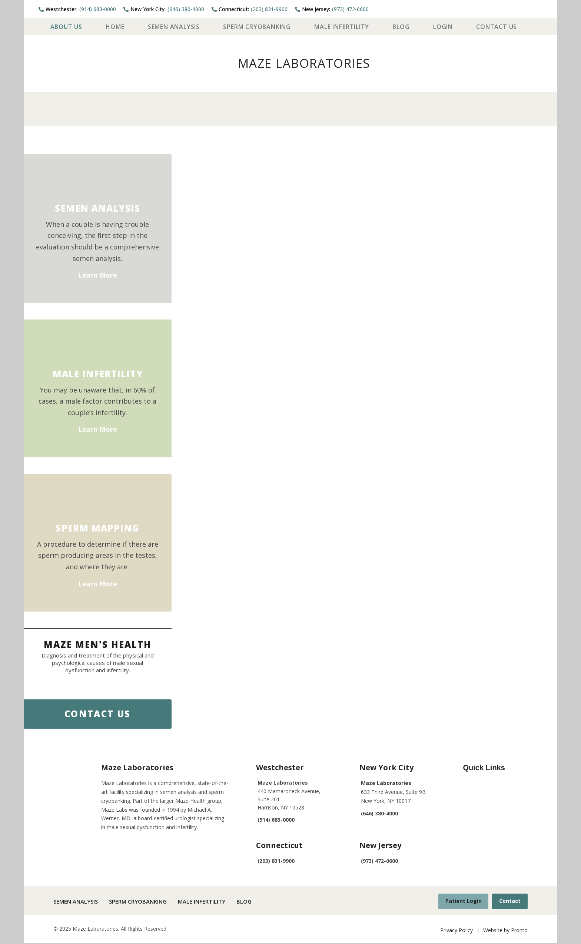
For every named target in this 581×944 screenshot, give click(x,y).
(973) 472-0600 (332, 9)
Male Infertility (341, 27)
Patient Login (460, 901)
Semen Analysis (174, 27)
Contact (508, 901)
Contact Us (496, 27)
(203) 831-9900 (250, 9)
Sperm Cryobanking (257, 27)
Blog (400, 27)
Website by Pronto (505, 930)
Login (443, 27)
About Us (66, 27)
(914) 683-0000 (77, 9)
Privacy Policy (456, 930)
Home (115, 27)
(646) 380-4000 (163, 9)
